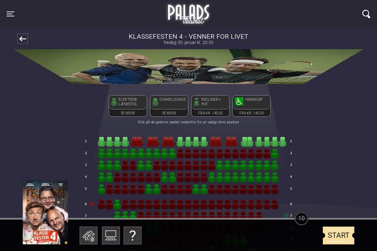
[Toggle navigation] (10, 14)
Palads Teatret (188, 10)
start (338, 235)
